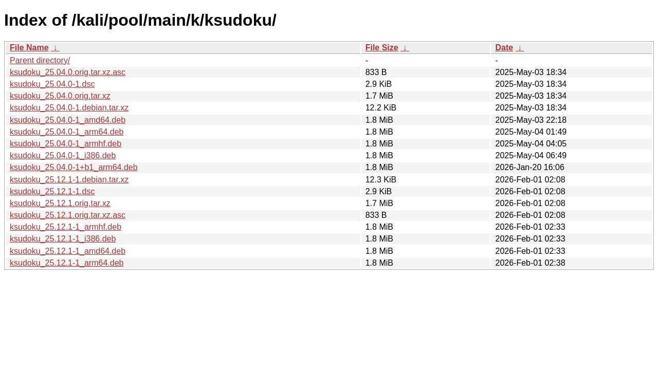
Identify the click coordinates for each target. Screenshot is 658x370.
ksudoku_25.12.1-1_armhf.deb (65, 227)
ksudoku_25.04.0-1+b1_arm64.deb (74, 167)
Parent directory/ (40, 60)
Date (504, 47)
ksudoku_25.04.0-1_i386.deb (63, 155)
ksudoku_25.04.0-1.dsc (52, 84)
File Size (381, 47)
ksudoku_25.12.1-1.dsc (52, 191)
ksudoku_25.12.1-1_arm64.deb (67, 262)
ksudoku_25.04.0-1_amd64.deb (67, 120)
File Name (29, 47)
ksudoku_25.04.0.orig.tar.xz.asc (67, 72)
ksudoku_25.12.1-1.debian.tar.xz (69, 179)
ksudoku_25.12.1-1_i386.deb (63, 238)
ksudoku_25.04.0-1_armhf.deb (65, 143)
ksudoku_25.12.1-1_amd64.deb (67, 251)
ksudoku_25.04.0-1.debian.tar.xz (69, 107)
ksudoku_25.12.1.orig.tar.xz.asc (67, 215)
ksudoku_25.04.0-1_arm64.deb (67, 131)
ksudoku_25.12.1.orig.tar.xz (60, 203)
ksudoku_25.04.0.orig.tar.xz (60, 95)
